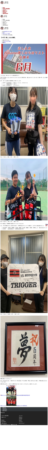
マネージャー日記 (7, 41)
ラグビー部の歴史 (6, 8)
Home (4, 7)
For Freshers (3, 421)
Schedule (20, 418)
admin (4, 42)
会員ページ (5, 22)
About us (20, 417)
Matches (2, 420)
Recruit (20, 420)
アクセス (4, 12)
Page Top (2, 412)
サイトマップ (21, 423)
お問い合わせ (5, 13)
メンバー (4, 9)
